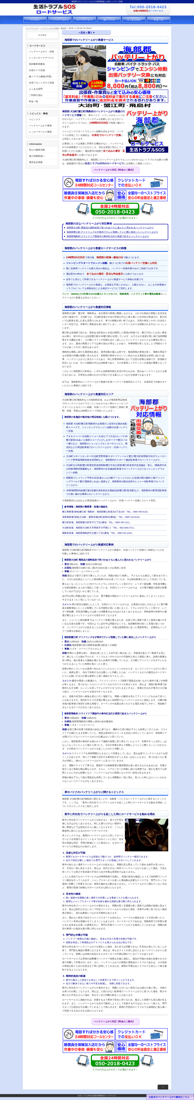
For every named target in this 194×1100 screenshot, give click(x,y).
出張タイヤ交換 (37, 70)
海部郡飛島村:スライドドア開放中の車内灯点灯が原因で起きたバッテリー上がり (108, 236)
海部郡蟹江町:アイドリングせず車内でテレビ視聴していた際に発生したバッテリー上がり (112, 232)
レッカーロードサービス (41, 57)
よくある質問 (134, 19)
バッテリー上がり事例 (40, 125)
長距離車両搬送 (37, 64)
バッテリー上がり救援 (50, 28)
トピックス (34, 119)
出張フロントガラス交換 (41, 82)
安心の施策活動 (37, 149)
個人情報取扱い (37, 156)
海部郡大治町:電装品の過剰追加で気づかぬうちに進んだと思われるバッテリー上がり (110, 227)
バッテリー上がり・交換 (41, 51)
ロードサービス (84, 19)
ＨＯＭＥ (35, 19)
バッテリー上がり (60, 19)
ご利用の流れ (36, 95)
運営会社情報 (36, 162)
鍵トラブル (109, 19)
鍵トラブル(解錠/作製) (40, 76)
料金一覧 (158, 19)
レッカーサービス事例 (40, 131)
